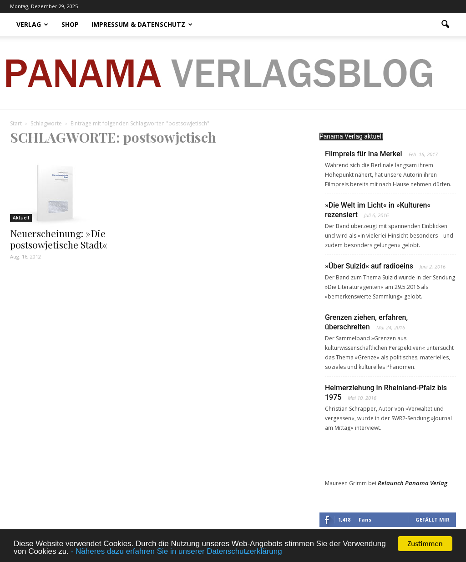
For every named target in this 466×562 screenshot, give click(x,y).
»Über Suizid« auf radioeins (369, 266)
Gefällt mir (432, 519)
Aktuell (21, 217)
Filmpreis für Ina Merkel (363, 153)
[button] (445, 24)
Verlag (32, 24)
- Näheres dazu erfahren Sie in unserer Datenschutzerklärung (176, 551)
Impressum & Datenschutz (141, 24)
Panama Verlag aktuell (351, 136)
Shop (70, 24)
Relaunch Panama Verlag (412, 483)
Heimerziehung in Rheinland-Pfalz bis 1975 (386, 392)
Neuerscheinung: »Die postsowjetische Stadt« (58, 239)
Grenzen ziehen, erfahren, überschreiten (366, 322)
